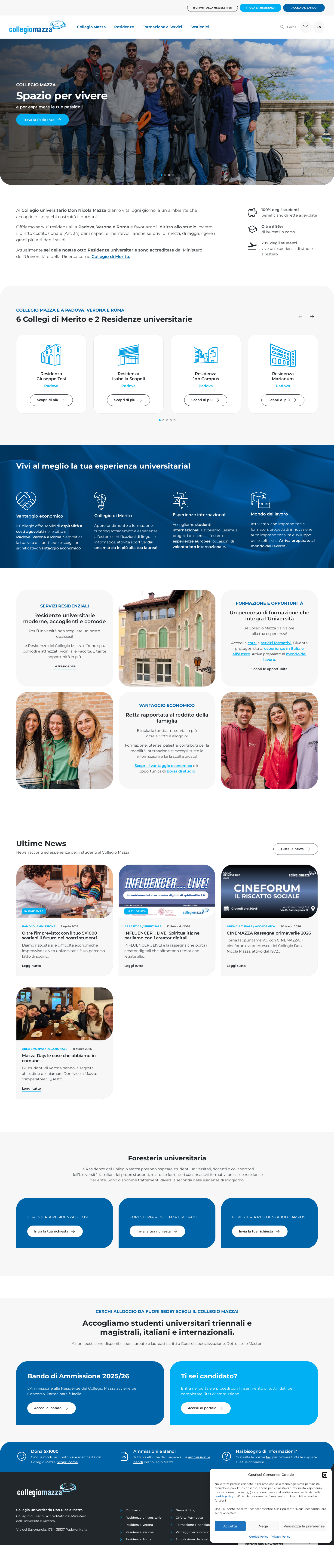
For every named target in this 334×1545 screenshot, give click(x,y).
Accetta (230, 1526)
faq (268, 1457)
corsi (252, 643)
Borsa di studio (181, 771)
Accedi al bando (303, 7)
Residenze (124, 27)
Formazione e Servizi (162, 27)
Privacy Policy (280, 1536)
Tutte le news (296, 849)
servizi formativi (276, 643)
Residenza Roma (138, 1539)
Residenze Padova (140, 1532)
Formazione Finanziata (193, 1525)
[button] (324, 1474)
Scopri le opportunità (269, 669)
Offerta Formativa (189, 1517)
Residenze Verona (139, 1525)
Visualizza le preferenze (304, 1526)
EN (319, 27)
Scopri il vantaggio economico (163, 765)
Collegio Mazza (91, 27)
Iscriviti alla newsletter (212, 7)
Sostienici (199, 27)
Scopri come (67, 1462)
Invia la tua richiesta (55, 1231)
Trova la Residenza (260, 7)
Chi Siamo (133, 1510)
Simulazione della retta (193, 1539)
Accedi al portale (206, 1408)
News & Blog (186, 1510)
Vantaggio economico (192, 1532)
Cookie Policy (258, 1536)
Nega (263, 1526)
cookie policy (224, 1496)
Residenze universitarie (144, 1517)
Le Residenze (64, 666)
